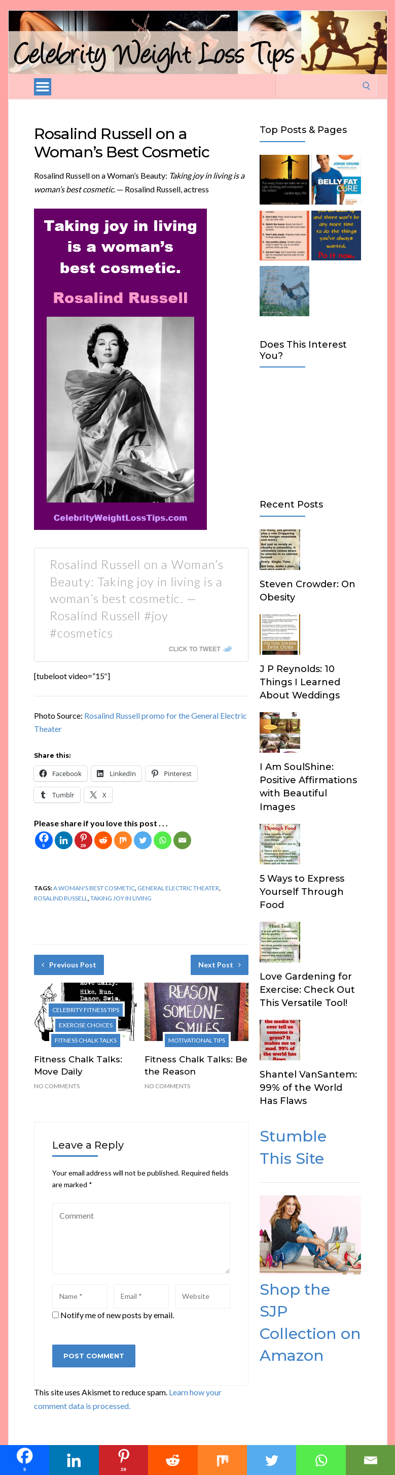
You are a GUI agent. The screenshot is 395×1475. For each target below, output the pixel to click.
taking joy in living (121, 898)
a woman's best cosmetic (94, 888)
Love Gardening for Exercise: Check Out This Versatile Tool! (307, 990)
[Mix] (123, 840)
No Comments (57, 1086)
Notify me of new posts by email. (117, 1315)
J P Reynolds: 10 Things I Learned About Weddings (300, 682)
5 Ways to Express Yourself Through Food (302, 892)
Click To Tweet (195, 649)
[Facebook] (44, 840)
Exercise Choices (86, 1025)
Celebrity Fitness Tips (85, 1010)
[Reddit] (103, 840)
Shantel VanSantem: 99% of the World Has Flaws (308, 1088)
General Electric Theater (178, 888)
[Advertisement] (311, 431)
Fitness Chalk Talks (86, 1040)
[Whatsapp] (162, 840)
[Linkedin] (64, 840)
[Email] (182, 840)
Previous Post (69, 964)
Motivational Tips (196, 1040)
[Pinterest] (83, 840)
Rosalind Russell (61, 898)
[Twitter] (143, 840)
